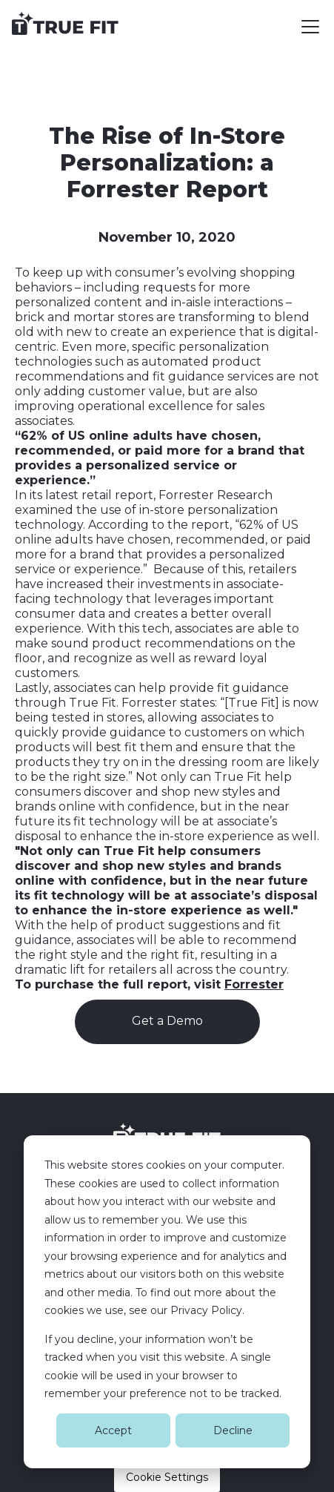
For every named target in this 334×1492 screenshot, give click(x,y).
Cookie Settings (167, 1477)
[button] (307, 26)
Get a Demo (167, 1021)
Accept (113, 1430)
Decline (233, 1430)
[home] (65, 27)
